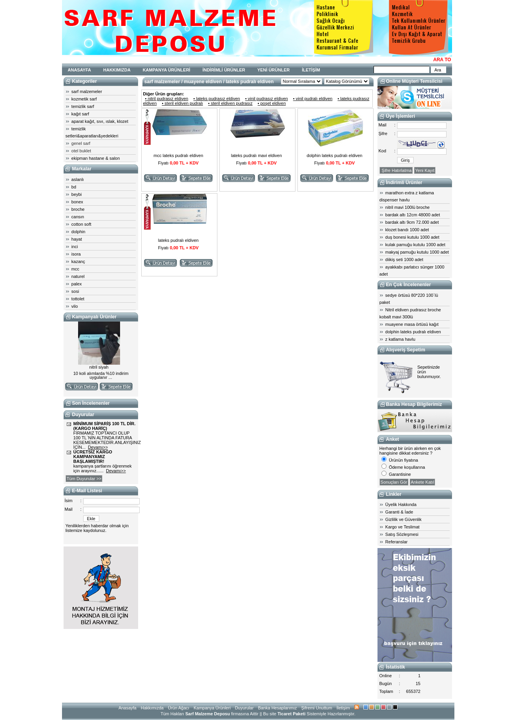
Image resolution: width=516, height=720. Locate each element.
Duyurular (244, 707)
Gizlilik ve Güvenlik (403, 519)
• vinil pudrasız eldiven (266, 98)
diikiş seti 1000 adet (404, 259)
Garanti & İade (399, 512)
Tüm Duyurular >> (84, 478)
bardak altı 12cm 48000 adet (412, 214)
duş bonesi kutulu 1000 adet (412, 237)
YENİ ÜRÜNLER (273, 70)
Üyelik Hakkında (400, 504)
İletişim (343, 707)
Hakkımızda (152, 707)
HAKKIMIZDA (117, 70)
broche (78, 209)
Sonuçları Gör (394, 482)
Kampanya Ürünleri (211, 707)
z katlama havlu (400, 339)
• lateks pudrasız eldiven (216, 98)
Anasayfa (128, 707)
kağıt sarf (80, 113)
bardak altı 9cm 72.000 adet (412, 222)
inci (74, 246)
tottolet (77, 298)
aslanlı (77, 179)
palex (76, 283)
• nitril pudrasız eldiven (166, 98)
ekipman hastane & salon (95, 158)
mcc (75, 269)
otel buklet (81, 150)
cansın (77, 216)
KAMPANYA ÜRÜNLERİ (166, 70)
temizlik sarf (82, 106)
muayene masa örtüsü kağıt (412, 324)
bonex (77, 201)
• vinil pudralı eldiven (312, 98)
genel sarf (80, 143)
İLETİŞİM (311, 70)
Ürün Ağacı (178, 707)
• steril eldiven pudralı (182, 103)
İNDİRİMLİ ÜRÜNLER (223, 70)
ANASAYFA (79, 70)
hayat (76, 239)
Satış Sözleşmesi (401, 534)
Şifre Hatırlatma (396, 170)
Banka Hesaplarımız (277, 707)
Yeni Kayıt (424, 170)
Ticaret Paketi (291, 713)
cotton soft (81, 224)
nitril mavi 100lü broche (407, 207)
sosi (75, 291)
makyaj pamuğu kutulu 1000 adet (417, 252)
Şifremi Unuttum (316, 707)
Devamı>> (98, 447)
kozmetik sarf (84, 99)
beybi (76, 194)
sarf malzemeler (86, 91)
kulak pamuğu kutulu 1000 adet (415, 244)
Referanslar (396, 541)
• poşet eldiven (272, 103)
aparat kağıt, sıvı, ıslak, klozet (99, 121)
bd (73, 187)
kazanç (78, 261)
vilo (74, 306)
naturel (78, 276)
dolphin (78, 231)
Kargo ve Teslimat (402, 526)
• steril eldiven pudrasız (230, 103)
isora (76, 254)
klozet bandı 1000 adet (407, 229)
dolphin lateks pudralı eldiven (413, 331)
